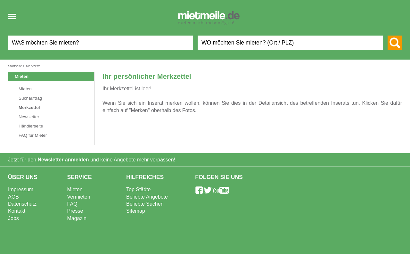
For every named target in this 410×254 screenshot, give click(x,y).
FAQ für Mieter (33, 135)
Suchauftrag (30, 98)
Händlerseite (31, 126)
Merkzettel (29, 107)
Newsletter (29, 116)
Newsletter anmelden (63, 159)
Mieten (25, 88)
